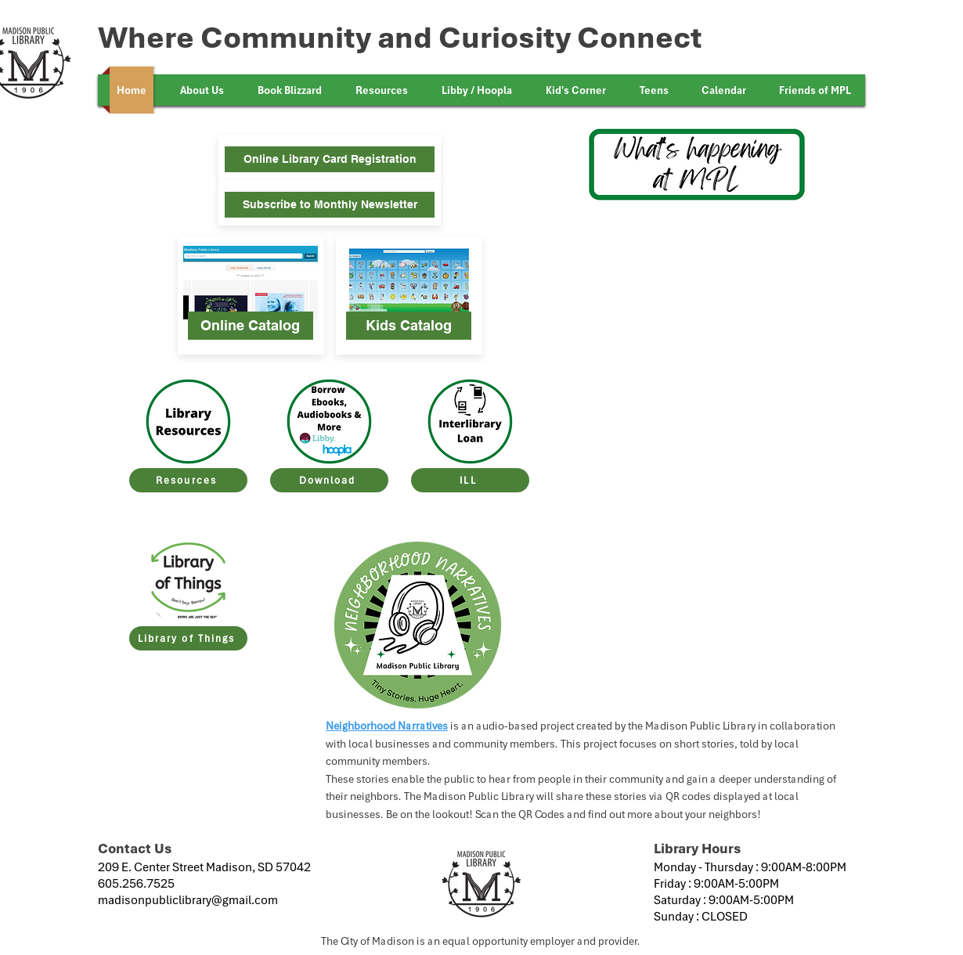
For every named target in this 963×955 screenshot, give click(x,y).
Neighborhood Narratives (387, 726)
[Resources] (188, 480)
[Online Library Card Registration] (330, 159)
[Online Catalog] (250, 326)
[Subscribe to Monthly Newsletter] (330, 205)
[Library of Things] (188, 638)
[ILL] (470, 480)
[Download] (329, 480)
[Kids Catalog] (408, 326)
